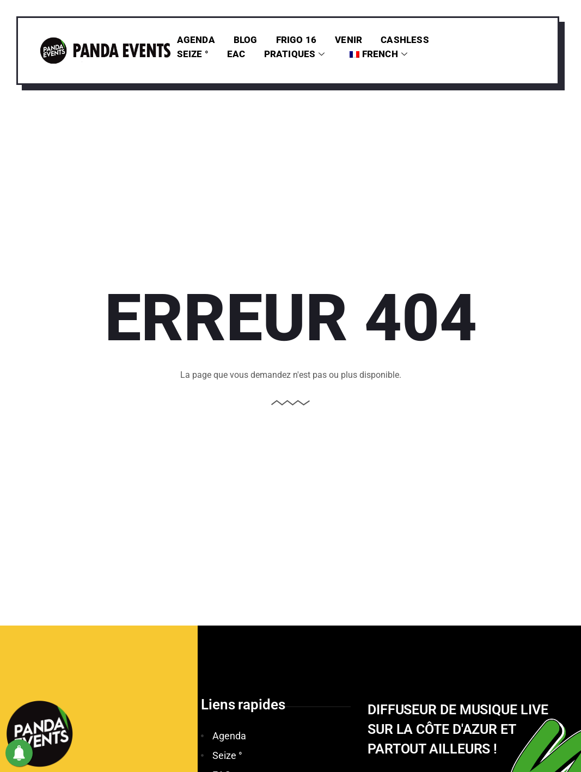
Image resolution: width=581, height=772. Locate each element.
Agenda (196, 39)
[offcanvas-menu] (537, 62)
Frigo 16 (296, 39)
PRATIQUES (294, 53)
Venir (348, 39)
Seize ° (193, 53)
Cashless (405, 39)
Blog (246, 39)
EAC (236, 53)
